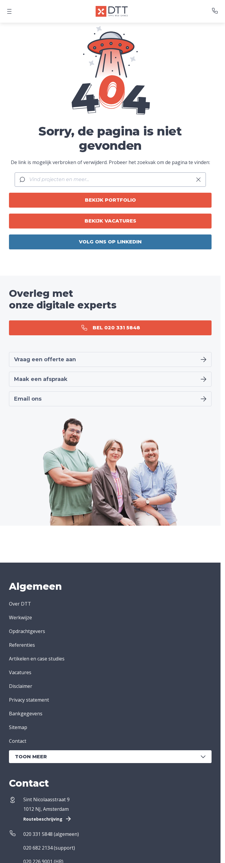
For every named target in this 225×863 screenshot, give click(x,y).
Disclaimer (20, 686)
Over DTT (20, 603)
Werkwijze (20, 617)
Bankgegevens (25, 713)
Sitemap (18, 727)
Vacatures (20, 672)
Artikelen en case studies (37, 658)
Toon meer (110, 756)
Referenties (22, 645)
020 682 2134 (38, 848)
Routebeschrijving (47, 818)
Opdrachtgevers (27, 631)
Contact (17, 741)
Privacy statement (29, 700)
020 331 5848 (38, 834)
